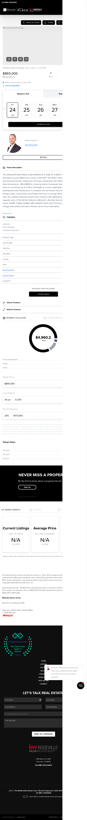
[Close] (82, 795)
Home (43, 661)
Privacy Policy (53, 817)
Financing (43, 674)
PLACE (75, 791)
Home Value (44, 677)
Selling (43, 671)
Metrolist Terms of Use (11, 598)
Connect (43, 684)
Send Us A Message (43, 734)
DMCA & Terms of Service (68, 817)
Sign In (78, 2)
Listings (43, 664)
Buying (43, 667)
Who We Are (43, 681)
